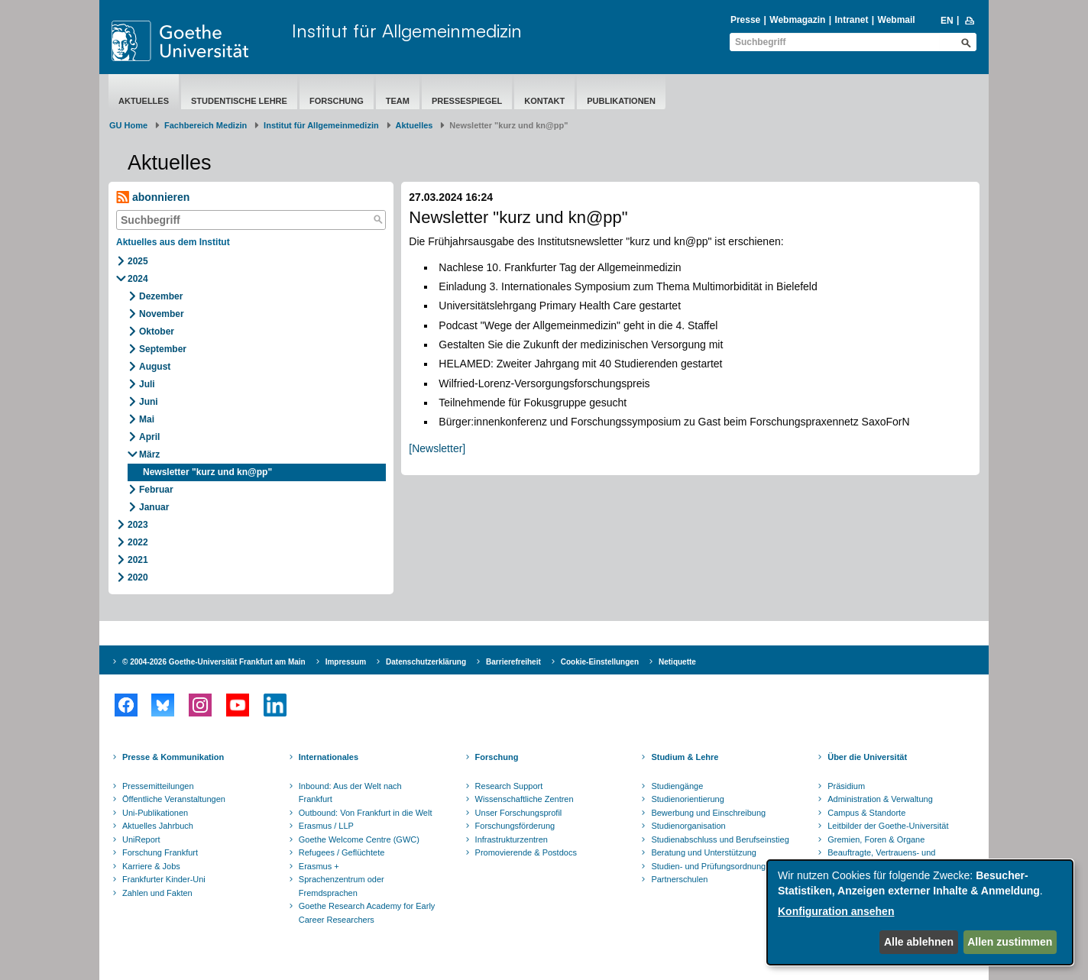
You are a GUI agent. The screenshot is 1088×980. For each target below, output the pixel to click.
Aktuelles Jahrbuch (157, 825)
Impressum (345, 662)
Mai (146, 419)
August (154, 366)
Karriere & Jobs (151, 866)
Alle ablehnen (919, 942)
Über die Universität (867, 757)
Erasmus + (319, 866)
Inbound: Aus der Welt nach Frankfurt (350, 792)
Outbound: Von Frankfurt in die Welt (365, 812)
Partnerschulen (679, 879)
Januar (154, 507)
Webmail (896, 20)
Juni (148, 401)
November (161, 314)
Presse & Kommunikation (173, 757)
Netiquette (677, 662)
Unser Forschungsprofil (518, 812)
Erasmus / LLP (326, 825)
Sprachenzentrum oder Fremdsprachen (341, 886)
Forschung (336, 100)
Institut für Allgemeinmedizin (407, 30)
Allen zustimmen (1009, 942)
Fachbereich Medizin (205, 125)
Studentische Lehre (239, 100)
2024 (138, 278)
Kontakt (544, 100)
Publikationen (621, 100)
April (149, 437)
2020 (138, 577)
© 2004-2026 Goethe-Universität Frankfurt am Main (214, 662)
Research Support (509, 786)
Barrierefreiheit (513, 662)
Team (398, 100)
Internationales (328, 757)
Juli (147, 384)
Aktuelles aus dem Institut (173, 242)
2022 (138, 542)
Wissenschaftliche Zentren (524, 799)
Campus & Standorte (866, 812)
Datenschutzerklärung (426, 662)
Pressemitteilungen (158, 786)
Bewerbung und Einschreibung (708, 812)
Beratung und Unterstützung (703, 852)
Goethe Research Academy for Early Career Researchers (367, 912)
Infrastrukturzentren (511, 839)
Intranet (851, 20)
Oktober (156, 331)
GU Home (128, 125)
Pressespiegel (467, 100)
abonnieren (152, 197)
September (162, 349)
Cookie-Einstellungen (600, 662)
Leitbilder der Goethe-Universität (887, 825)
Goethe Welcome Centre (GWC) (359, 839)
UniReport (141, 839)
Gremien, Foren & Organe (875, 839)
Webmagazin (797, 20)
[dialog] (920, 912)
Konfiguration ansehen (836, 911)
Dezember (161, 296)
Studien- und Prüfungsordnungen (713, 866)
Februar (156, 489)
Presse (745, 20)
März (149, 454)
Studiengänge (677, 786)
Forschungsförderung (515, 825)
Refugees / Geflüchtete (342, 852)
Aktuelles (143, 100)
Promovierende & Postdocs (526, 852)
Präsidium (846, 786)
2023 (138, 524)
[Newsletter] (437, 448)
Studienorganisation (688, 825)
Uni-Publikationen (155, 812)
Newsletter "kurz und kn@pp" (207, 472)
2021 (138, 560)
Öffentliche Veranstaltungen (173, 799)
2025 (138, 261)
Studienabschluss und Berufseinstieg (719, 839)
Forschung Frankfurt (160, 852)
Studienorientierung (687, 799)
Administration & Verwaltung (880, 799)
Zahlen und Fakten (157, 893)
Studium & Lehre (684, 757)
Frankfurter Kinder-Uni (164, 879)
